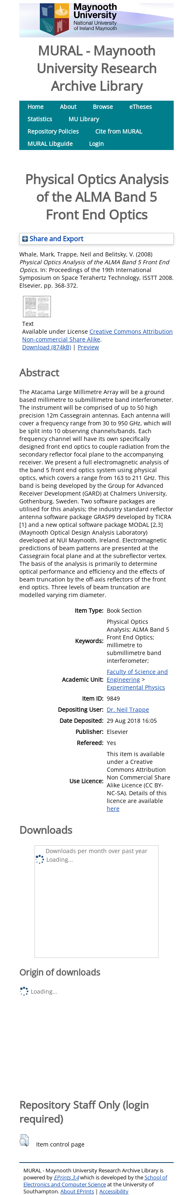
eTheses (140, 107)
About (68, 107)
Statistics (40, 119)
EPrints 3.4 (66, 1177)
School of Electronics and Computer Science (95, 1181)
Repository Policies (53, 131)
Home (36, 107)
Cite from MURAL (118, 131)
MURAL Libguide (50, 144)
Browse (103, 107)
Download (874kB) (46, 347)
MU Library (84, 119)
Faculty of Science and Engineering (137, 675)
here (113, 808)
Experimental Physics (136, 687)
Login (96, 144)
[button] (24, 1140)
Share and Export (52, 238)
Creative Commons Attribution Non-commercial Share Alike (97, 335)
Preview (88, 347)
